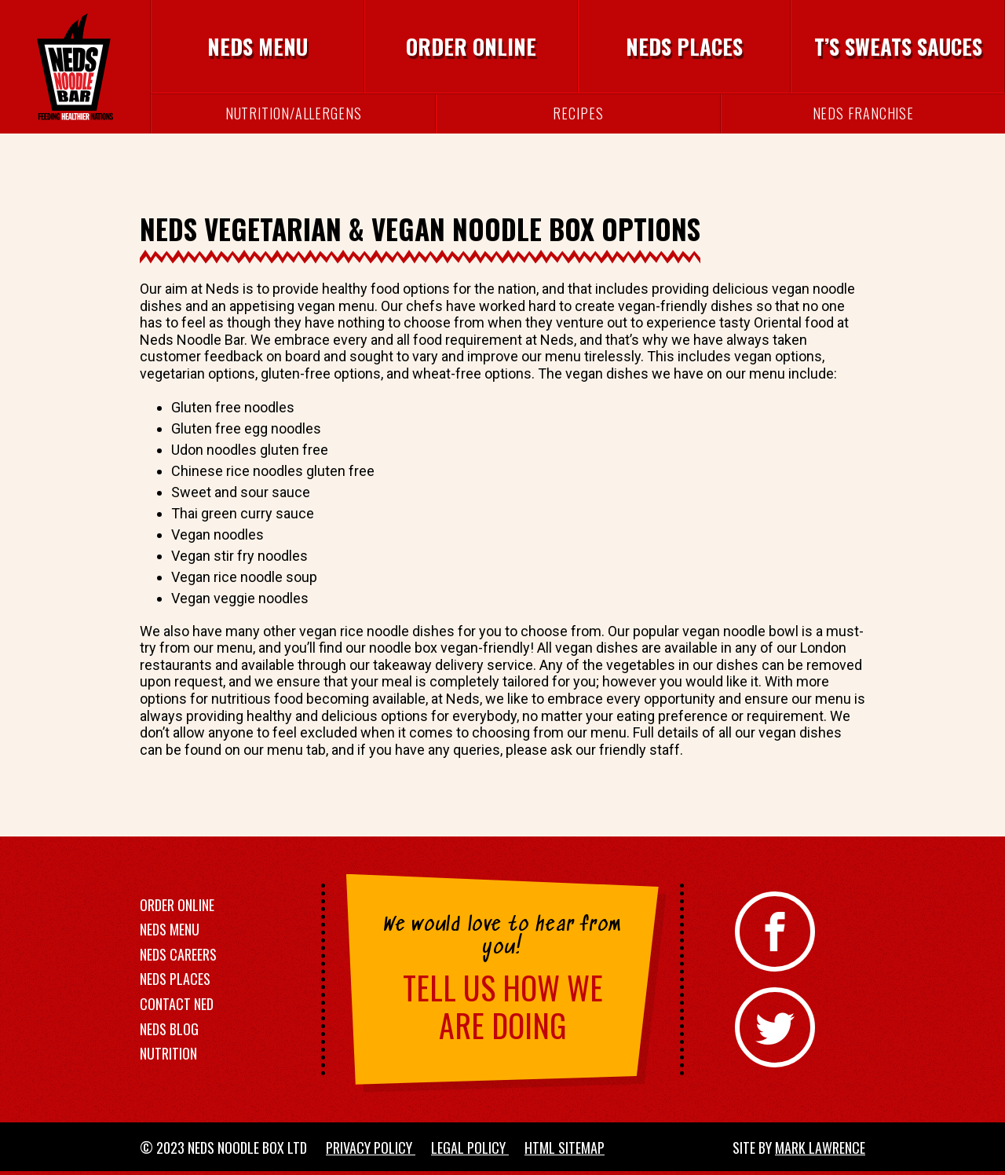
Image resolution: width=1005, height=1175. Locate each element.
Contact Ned (177, 1004)
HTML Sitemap (564, 1147)
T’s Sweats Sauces (898, 46)
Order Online (471, 46)
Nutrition (168, 1053)
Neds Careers (178, 954)
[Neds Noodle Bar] (75, 66)
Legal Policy (470, 1147)
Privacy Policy (370, 1147)
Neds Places (684, 46)
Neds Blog (169, 1029)
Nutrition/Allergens (293, 113)
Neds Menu (257, 46)
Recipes (578, 113)
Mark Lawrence (820, 1147)
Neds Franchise (864, 113)
